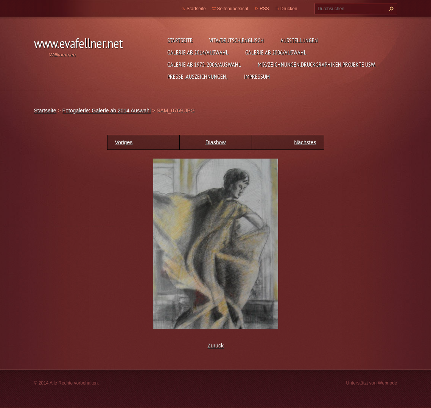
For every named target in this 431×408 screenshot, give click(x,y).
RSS (264, 8)
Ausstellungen (299, 40)
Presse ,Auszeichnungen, (197, 76)
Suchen (390, 8)
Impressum (257, 76)
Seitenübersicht (233, 8)
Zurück (215, 346)
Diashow (215, 142)
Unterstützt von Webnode (371, 383)
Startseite (180, 40)
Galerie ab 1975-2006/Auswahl (204, 64)
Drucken (288, 8)
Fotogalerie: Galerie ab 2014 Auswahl (106, 110)
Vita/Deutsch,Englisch (236, 40)
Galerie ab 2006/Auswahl (276, 52)
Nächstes (305, 142)
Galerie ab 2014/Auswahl (198, 52)
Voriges (124, 142)
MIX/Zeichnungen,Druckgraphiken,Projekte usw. (317, 64)
